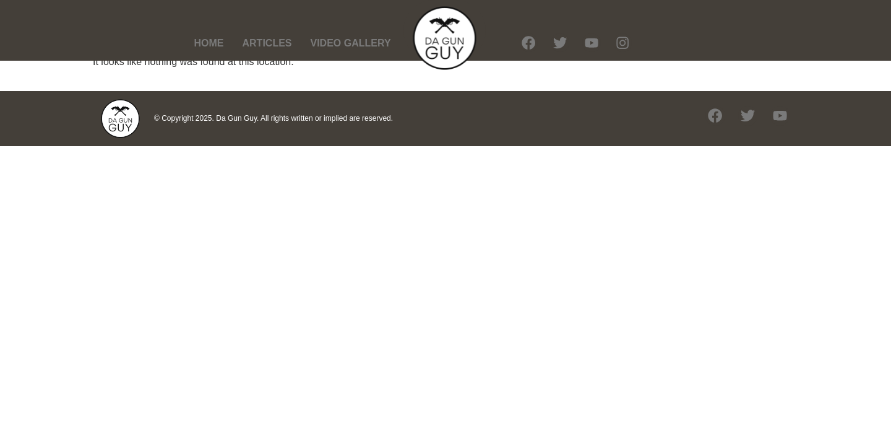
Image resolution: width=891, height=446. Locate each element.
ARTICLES (267, 43)
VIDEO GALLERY (351, 43)
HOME (209, 43)
